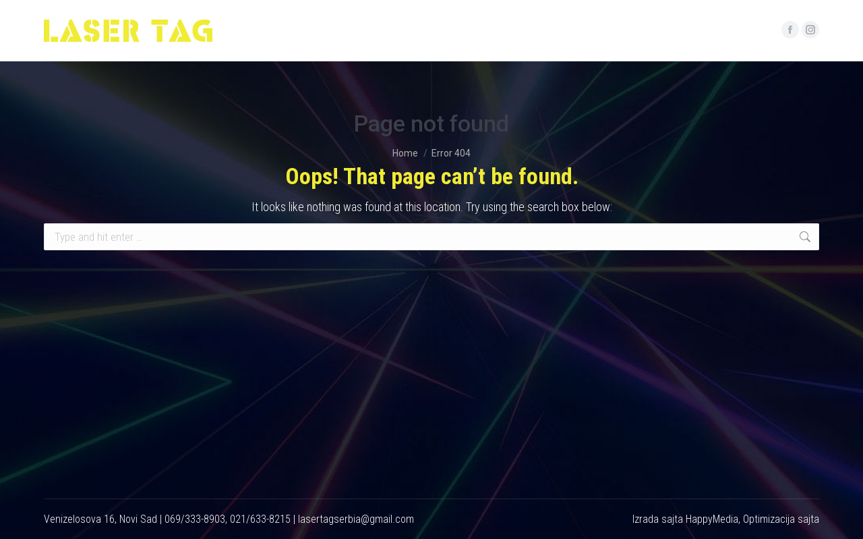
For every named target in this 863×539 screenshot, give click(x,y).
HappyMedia (712, 519)
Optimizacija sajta (781, 519)
